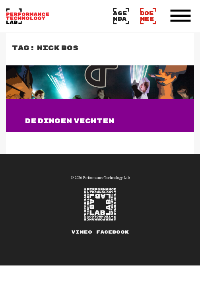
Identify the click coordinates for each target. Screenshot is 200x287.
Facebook (112, 232)
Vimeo (82, 232)
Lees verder (49, 136)
